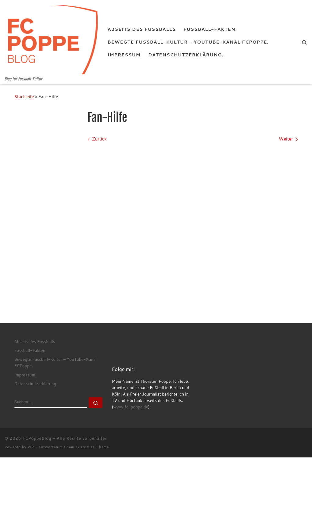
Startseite (24, 96)
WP (30, 447)
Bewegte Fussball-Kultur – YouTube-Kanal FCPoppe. (55, 362)
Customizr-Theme (92, 447)
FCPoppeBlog (37, 438)
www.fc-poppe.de (130, 407)
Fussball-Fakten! (30, 350)
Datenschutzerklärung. (36, 383)
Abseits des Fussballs (34, 341)
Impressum (24, 375)
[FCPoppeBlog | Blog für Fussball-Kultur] (52, 38)
